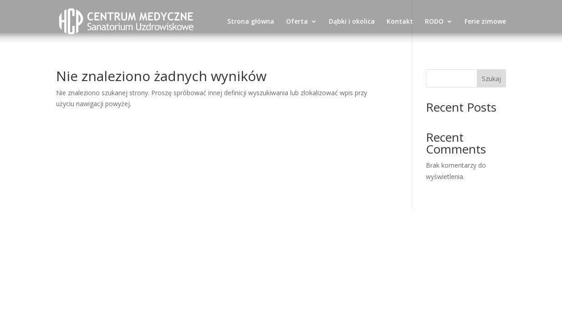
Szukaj (491, 78)
